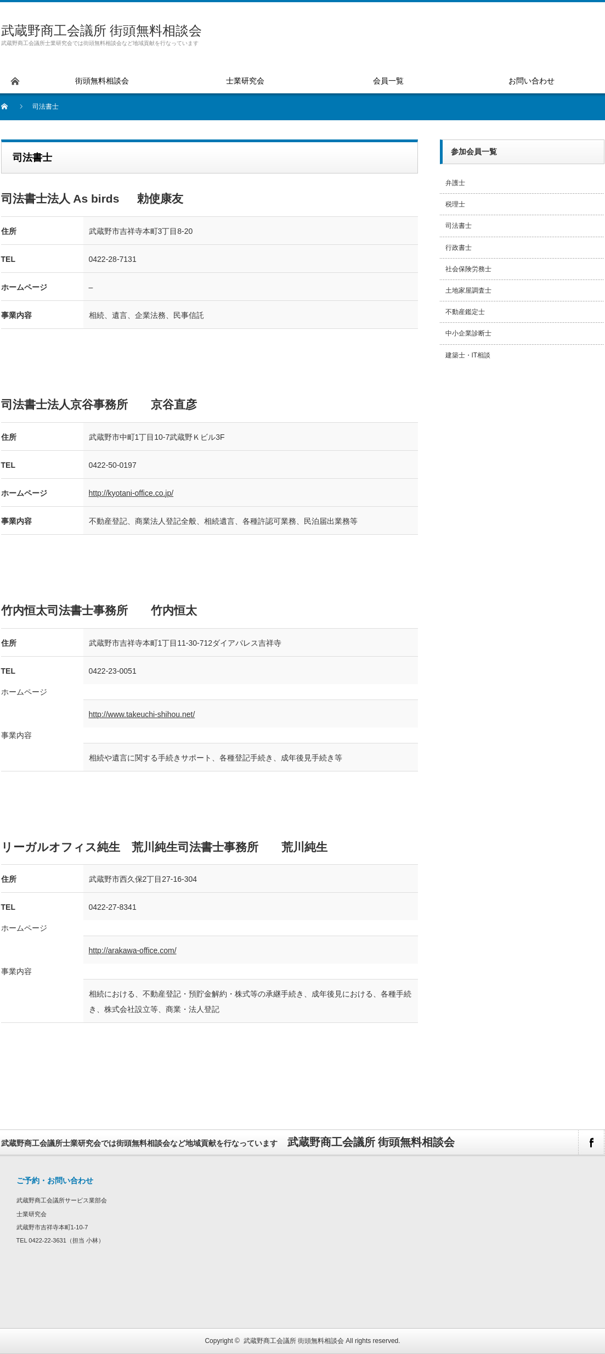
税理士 (455, 204)
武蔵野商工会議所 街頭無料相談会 (101, 30)
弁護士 (455, 183)
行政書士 (458, 247)
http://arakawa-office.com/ (133, 950)
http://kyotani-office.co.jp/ (131, 493)
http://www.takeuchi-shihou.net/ (142, 714)
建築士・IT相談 (468, 355)
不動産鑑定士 (465, 312)
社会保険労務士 (468, 269)
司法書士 (458, 226)
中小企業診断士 (468, 333)
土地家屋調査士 (468, 290)
